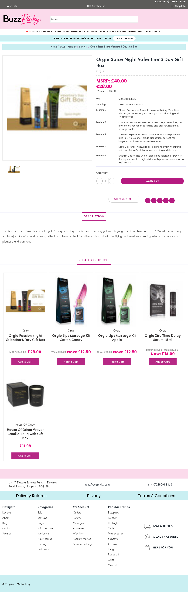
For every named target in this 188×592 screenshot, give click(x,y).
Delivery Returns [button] (31, 493)
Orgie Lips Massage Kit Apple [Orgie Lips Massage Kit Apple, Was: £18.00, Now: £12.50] (117, 336)
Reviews (131, 31)
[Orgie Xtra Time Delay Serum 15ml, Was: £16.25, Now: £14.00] (162, 299)
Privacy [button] (94, 493)
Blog (148, 31)
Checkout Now (124, 38)
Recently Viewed (82, 537)
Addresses (78, 526)
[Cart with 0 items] (183, 19)
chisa (111, 558)
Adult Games (91, 31)
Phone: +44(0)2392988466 (170, 1)
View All (112, 563)
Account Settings (82, 542)
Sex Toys (37, 31)
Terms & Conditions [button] (156, 493)
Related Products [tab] (94, 258)
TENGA (111, 547)
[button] (167, 19)
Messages (78, 521)
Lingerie (47, 31)
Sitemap (7, 531)
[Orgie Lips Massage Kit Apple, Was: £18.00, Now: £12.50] (117, 299)
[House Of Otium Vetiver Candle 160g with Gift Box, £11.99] (25, 393)
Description (94, 214)
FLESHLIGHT (113, 521)
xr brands (113, 542)
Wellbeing (76, 31)
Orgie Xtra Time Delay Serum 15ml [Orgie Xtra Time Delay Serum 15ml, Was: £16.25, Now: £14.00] (163, 336)
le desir (112, 516)
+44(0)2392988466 (159, 482)
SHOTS (111, 526)
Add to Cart (25, 360)
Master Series (115, 531)
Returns (77, 516)
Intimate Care (61, 31)
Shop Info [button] (178, 6)
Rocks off (113, 552)
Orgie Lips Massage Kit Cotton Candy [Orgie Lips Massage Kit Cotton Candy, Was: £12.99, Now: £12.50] (71, 336)
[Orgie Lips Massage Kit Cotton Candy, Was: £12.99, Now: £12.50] (71, 299)
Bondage (105, 31)
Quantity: (102, 173)
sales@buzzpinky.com (97, 482)
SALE (28, 31)
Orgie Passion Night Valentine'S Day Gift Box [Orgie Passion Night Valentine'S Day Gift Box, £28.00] (25, 336)
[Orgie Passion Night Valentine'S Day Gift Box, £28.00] (25, 299)
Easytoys (113, 537)
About (140, 31)
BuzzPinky (113, 510)
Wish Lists (10, 6)
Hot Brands (119, 31)
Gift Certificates (94, 6)
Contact (158, 31)
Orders (77, 510)
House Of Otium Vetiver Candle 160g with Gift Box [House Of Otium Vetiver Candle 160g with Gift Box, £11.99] (25, 432)
